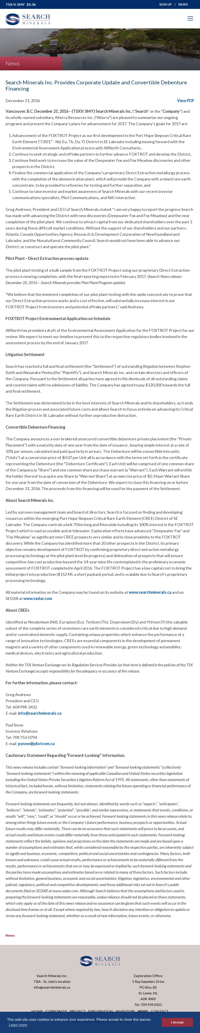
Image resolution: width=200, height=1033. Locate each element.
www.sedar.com (37, 598)
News (10, 935)
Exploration (100, 1011)
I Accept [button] (177, 1022)
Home (37, 1011)
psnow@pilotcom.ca (36, 743)
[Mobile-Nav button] (190, 18)
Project (78, 1011)
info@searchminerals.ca (39, 713)
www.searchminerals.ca (150, 592)
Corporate (56, 1011)
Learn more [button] (18, 1025)
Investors (125, 1011)
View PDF (185, 100)
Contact (160, 1011)
